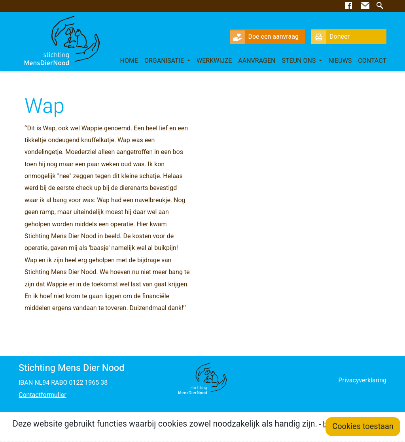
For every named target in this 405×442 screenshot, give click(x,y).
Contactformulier (42, 395)
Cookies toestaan (363, 426)
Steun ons (300, 61)
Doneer (330, 36)
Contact (372, 61)
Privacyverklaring (362, 380)
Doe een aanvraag (264, 36)
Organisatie (164, 61)
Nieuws (340, 61)
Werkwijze (214, 61)
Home (129, 61)
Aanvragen (256, 61)
